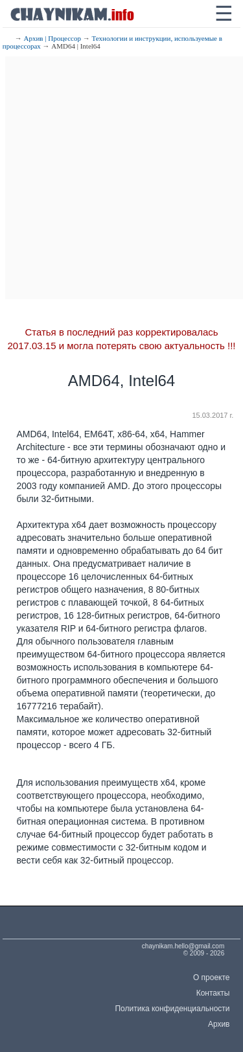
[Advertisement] (121, 177)
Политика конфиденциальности (172, 1008)
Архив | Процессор (52, 38)
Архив (219, 1024)
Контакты (213, 993)
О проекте (211, 977)
